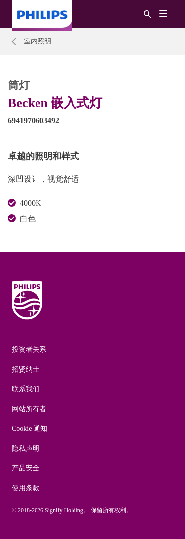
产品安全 (25, 468)
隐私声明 (25, 448)
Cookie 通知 (29, 428)
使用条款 (25, 488)
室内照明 (37, 41)
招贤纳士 (25, 369)
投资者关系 (29, 349)
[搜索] (147, 13)
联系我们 (25, 389)
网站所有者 (29, 409)
